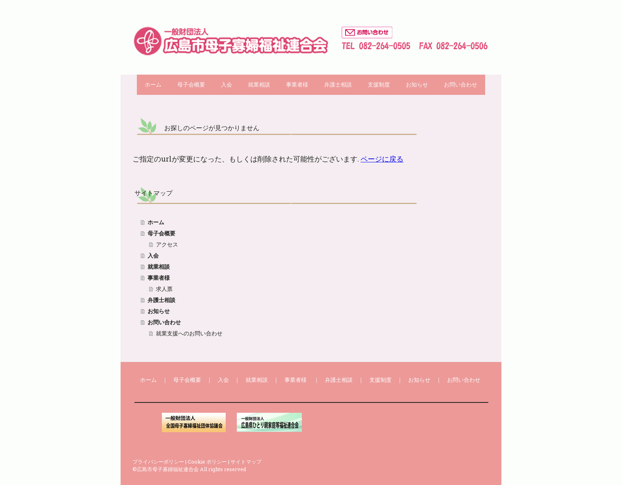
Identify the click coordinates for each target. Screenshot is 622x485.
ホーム (153, 84)
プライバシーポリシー (158, 461)
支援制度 (379, 84)
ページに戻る (382, 159)
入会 (226, 84)
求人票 (164, 289)
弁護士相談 (338, 84)
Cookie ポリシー (207, 461)
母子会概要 (191, 84)
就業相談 (259, 84)
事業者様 (297, 84)
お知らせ (417, 84)
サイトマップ (245, 461)
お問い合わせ (460, 84)
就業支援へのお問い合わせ (189, 333)
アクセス (167, 244)
